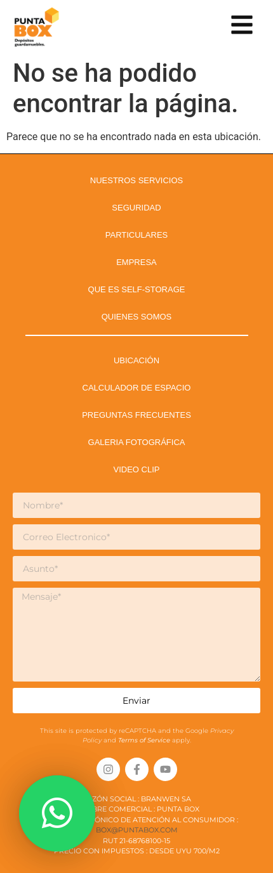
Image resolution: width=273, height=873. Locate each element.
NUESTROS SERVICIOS (136, 180)
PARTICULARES (136, 235)
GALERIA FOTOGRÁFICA (136, 442)
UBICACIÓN (136, 360)
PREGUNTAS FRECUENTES (136, 415)
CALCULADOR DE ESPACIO (137, 387)
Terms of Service (145, 740)
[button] (57, 813)
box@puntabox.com (137, 829)
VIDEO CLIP (137, 469)
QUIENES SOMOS (137, 316)
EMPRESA (136, 262)
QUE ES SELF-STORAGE (136, 289)
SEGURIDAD (136, 207)
